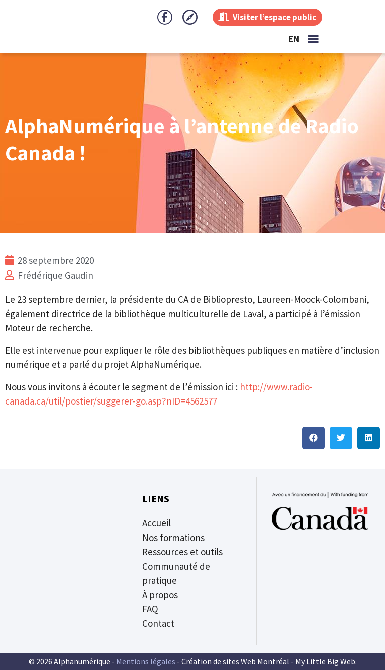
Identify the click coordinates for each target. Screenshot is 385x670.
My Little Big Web (325, 661)
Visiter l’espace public (264, 17)
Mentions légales (145, 661)
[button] (313, 39)
